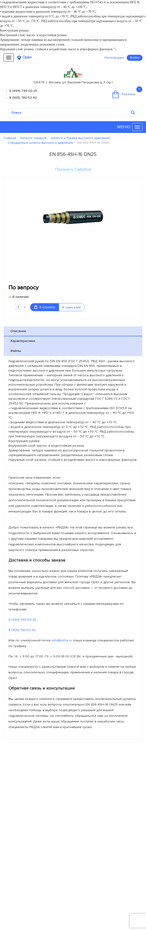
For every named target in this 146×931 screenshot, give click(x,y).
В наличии (20, 297)
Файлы (15, 351)
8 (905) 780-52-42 (23, 98)
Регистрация (114, 58)
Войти (134, 58)
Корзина (127, 92)
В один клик (71, 307)
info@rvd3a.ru (62, 640)
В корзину (44, 307)
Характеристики (22, 341)
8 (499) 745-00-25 (23, 91)
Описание (18, 331)
